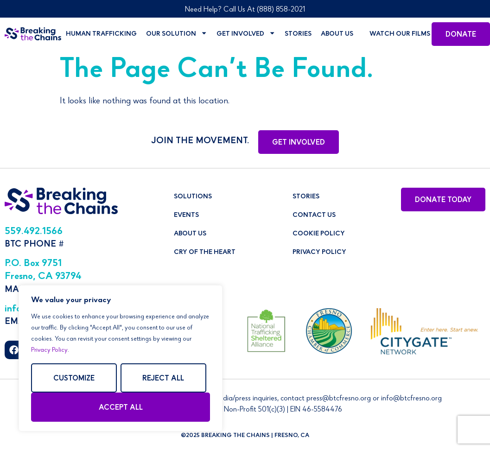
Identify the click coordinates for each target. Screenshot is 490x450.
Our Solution (176, 34)
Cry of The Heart (204, 252)
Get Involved (245, 34)
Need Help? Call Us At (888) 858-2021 (245, 10)
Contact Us (314, 215)
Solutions (193, 197)
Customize (74, 379)
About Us (337, 34)
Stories (298, 34)
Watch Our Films (399, 34)
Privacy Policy (49, 350)
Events (186, 215)
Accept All (121, 408)
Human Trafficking (101, 34)
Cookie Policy (319, 234)
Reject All (163, 379)
